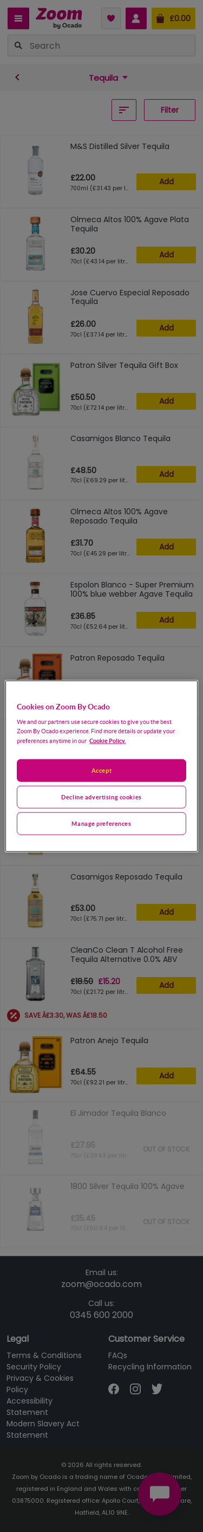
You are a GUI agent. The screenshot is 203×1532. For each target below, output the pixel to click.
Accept (101, 770)
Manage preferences (101, 823)
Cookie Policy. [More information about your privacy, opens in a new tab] (107, 740)
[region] (101, 766)
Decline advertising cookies (101, 796)
